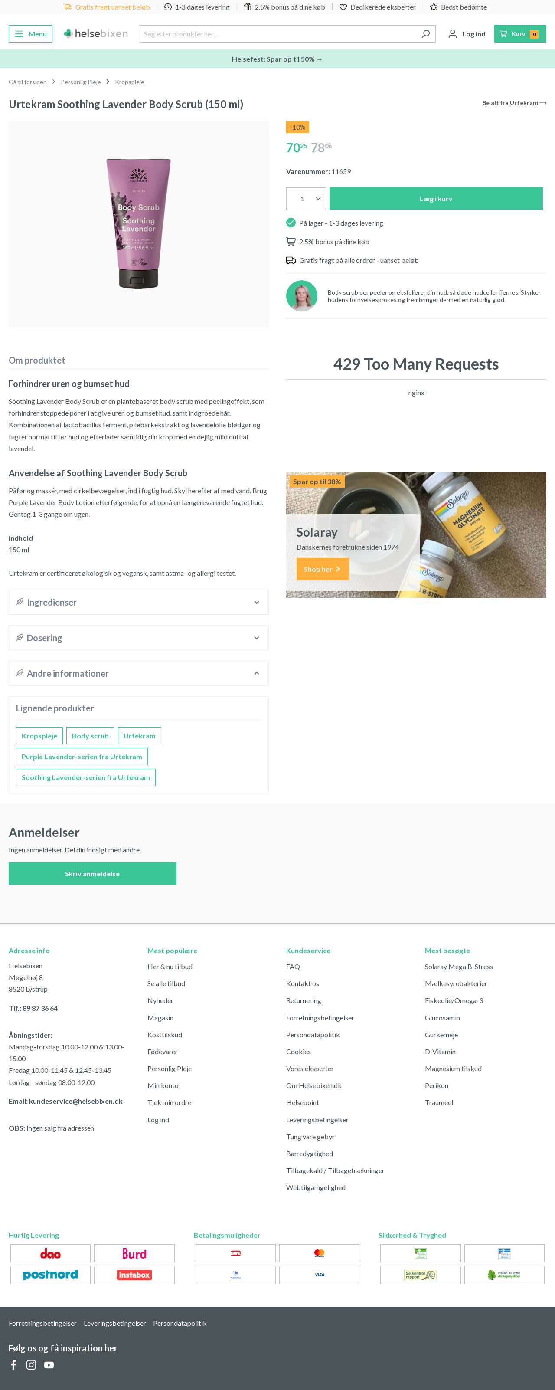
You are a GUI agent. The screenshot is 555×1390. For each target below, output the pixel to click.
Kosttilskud (164, 1034)
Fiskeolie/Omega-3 (454, 1000)
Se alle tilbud (166, 983)
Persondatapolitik (313, 1034)
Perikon (436, 1085)
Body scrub (90, 735)
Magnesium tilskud (453, 1068)
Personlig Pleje (169, 1068)
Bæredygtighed (309, 1153)
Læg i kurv (436, 198)
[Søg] (425, 34)
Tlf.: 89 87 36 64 (33, 1008)
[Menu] (30, 34)
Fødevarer (162, 1051)
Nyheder (160, 1000)
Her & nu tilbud (170, 966)
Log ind (158, 1119)
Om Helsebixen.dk (314, 1085)
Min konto (163, 1085)
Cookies (298, 1051)
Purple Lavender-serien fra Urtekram (82, 756)
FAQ (293, 966)
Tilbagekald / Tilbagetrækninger (335, 1170)
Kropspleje (39, 735)
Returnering (303, 1000)
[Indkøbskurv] (520, 34)
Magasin (160, 1017)
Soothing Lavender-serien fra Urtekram (86, 777)
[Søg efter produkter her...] (277, 34)
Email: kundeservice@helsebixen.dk (66, 1101)
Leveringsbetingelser (317, 1119)
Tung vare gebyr (310, 1136)
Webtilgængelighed (316, 1187)
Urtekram (140, 735)
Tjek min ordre (169, 1102)
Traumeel (439, 1102)
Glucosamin (442, 1017)
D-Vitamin (440, 1051)
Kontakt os (302, 983)
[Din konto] (467, 34)
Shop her (323, 569)
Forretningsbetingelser (320, 1017)
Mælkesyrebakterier (456, 983)
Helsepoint (302, 1102)
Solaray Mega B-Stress (459, 966)
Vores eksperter (310, 1068)
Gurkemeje (441, 1034)
